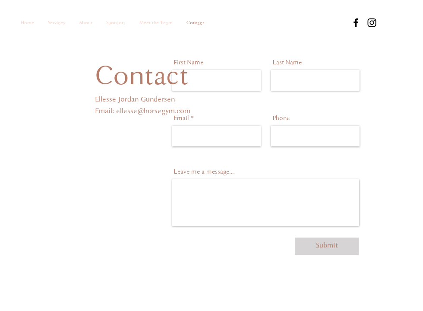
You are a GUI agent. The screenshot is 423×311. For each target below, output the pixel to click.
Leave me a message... (204, 172)
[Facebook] (356, 23)
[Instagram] (372, 23)
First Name (188, 63)
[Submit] (326, 246)
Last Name (287, 63)
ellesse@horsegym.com (153, 111)
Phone (281, 119)
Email (181, 119)
